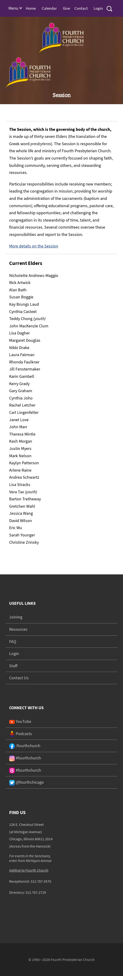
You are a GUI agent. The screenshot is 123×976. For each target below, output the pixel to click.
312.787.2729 (35, 892)
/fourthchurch (24, 745)
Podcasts (20, 733)
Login (98, 8)
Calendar (49, 8)
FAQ (12, 641)
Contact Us (19, 677)
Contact (81, 8)
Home (31, 8)
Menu (15, 8)
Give (66, 8)
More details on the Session (33, 246)
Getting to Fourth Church (28, 870)
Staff (13, 665)
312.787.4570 (41, 881)
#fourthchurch (25, 758)
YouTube (20, 721)
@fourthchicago (26, 782)
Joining (15, 617)
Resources (18, 629)
